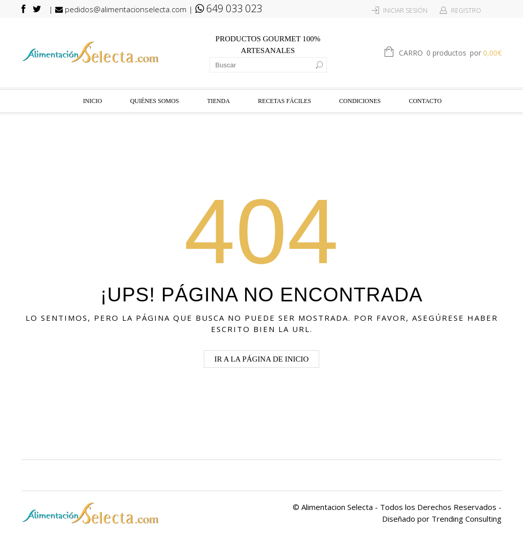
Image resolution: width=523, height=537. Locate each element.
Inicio (92, 101)
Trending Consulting (467, 519)
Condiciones (360, 101)
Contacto (425, 101)
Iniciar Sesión (405, 10)
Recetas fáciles (284, 101)
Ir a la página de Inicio (262, 359)
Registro (466, 10)
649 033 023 (228, 8)
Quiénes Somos (154, 101)
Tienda (218, 101)
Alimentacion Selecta (337, 507)
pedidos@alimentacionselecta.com (120, 9)
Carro (450, 53)
